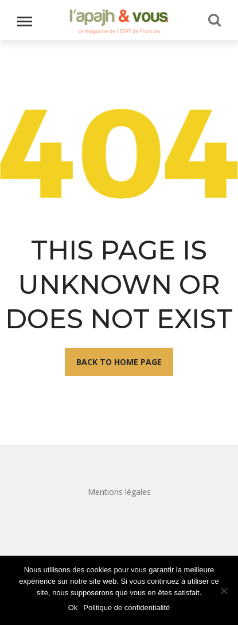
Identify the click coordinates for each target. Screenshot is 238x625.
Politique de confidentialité (126, 607)
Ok (73, 607)
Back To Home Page (119, 361)
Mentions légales (119, 491)
